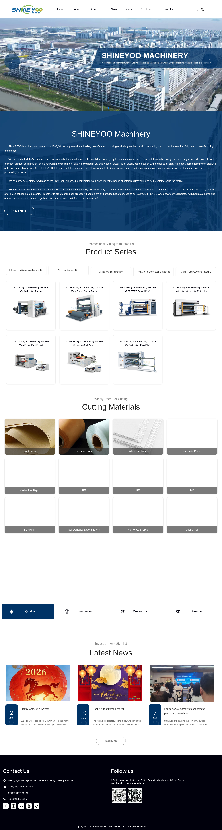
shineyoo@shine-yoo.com (20, 785)
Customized (134, 610)
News (114, 9)
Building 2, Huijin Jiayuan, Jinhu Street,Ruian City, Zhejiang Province (40, 779)
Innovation (79, 610)
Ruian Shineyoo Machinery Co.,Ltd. (110, 825)
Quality (22, 610)
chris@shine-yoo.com (18, 791)
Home (59, 9)
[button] (12, 61)
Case (129, 9)
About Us (96, 9)
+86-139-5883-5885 (17, 797)
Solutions (146, 9)
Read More (19, 210)
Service (189, 610)
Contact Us (167, 9)
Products (77, 9)
